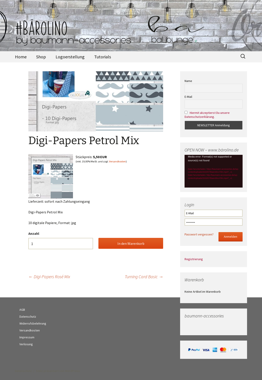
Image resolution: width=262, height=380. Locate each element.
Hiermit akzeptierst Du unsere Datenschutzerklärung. (207, 115)
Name (188, 81)
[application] (214, 171)
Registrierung (194, 259)
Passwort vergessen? (199, 234)
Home (21, 56)
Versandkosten (117, 161)
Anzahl (33, 233)
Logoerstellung (70, 56)
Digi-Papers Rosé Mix (49, 276)
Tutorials (102, 56)
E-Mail (188, 97)
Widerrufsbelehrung (32, 323)
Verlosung (26, 344)
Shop (41, 56)
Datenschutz (27, 317)
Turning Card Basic (144, 276)
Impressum (26, 337)
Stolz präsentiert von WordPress (58, 371)
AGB (22, 310)
